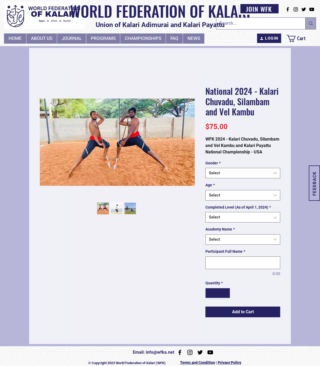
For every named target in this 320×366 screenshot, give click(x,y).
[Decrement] (209, 293)
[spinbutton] (218, 293)
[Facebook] (288, 9)
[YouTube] (312, 9)
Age (210, 185)
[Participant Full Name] (243, 263)
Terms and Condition (197, 362)
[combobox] (242, 173)
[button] (71, 38)
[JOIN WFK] (259, 9)
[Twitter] (304, 9)
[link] (301, 38)
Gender (213, 163)
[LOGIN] (269, 38)
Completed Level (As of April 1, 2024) (238, 207)
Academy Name (220, 229)
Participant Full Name (225, 251)
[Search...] (257, 23)
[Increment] (226, 293)
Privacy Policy (229, 362)
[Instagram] (296, 9)
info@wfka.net (160, 352)
